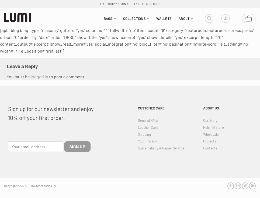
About (186, 18)
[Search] (209, 18)
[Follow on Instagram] (238, 185)
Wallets (164, 18)
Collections (136, 18)
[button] (225, 18)
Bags (110, 18)
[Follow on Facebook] (230, 185)
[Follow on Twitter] (245, 185)
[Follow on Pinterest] (252, 185)
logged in (39, 76)
